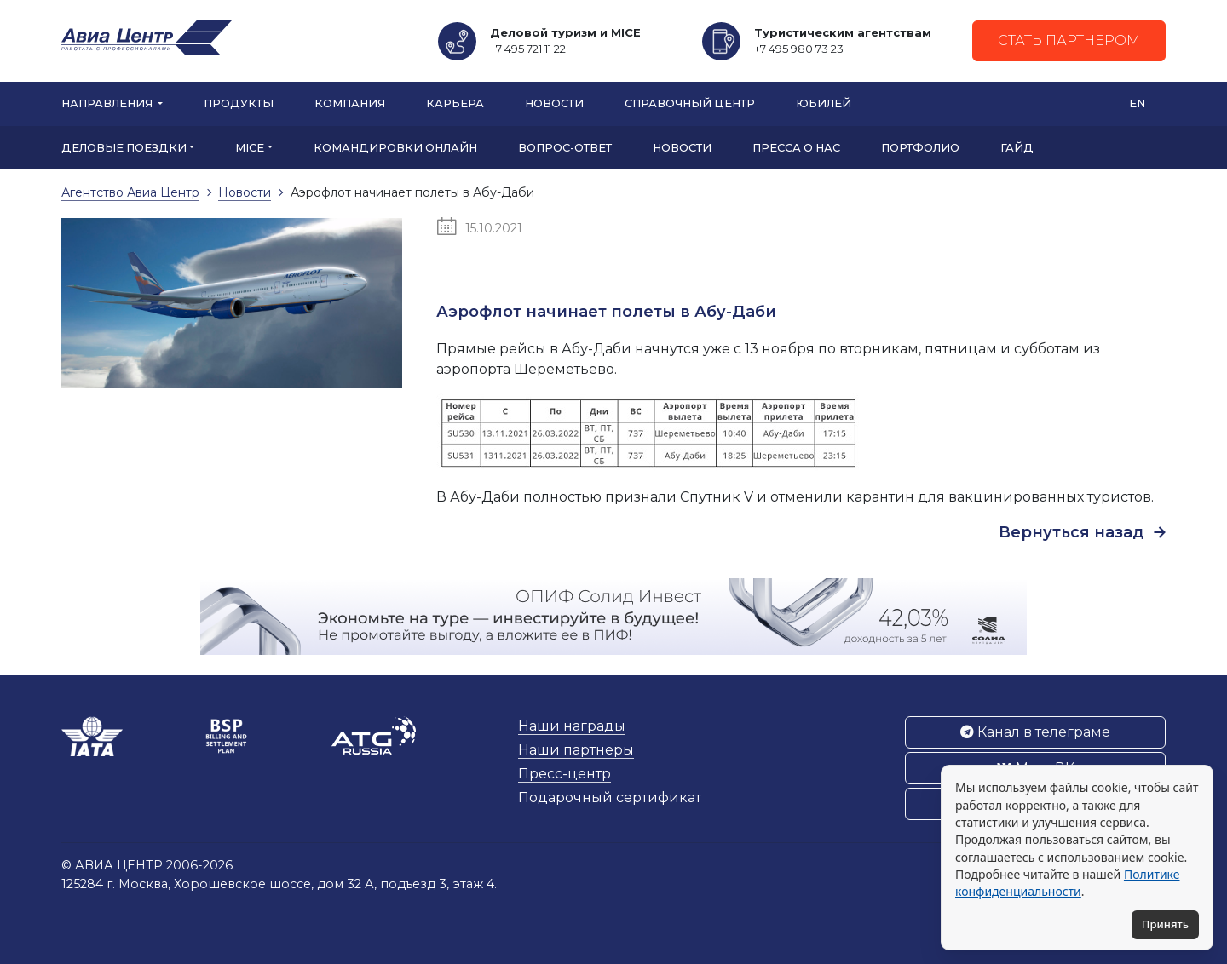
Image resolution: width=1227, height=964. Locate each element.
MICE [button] (249, 147)
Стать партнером (1069, 40)
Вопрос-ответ (565, 147)
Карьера (455, 103)
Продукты (239, 103)
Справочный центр (690, 103)
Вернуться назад (1082, 532)
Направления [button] (108, 103)
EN (1137, 103)
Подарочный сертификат (609, 797)
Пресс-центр (564, 774)
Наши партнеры (576, 750)
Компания (349, 103)
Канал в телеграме (1035, 732)
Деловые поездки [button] (124, 147)
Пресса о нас (796, 147)
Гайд (1017, 147)
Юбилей (823, 103)
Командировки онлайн (395, 147)
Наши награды (571, 726)
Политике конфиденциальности (1067, 882)
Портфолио (920, 147)
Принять (1165, 924)
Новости (554, 103)
